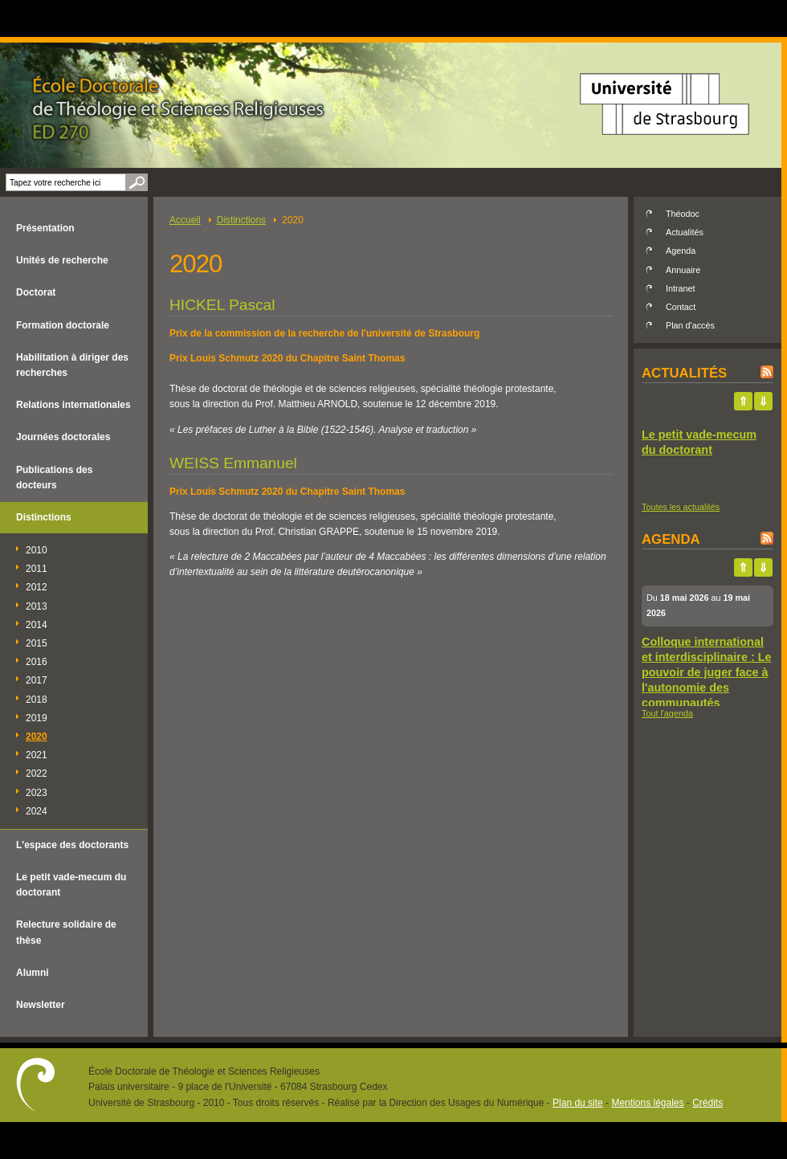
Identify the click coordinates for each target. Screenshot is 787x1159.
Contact (680, 307)
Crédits (707, 1102)
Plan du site (578, 1102)
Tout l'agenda (667, 713)
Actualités (684, 232)
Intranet (680, 288)
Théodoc (682, 213)
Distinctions (241, 220)
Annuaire (683, 270)
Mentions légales (647, 1102)
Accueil (185, 220)
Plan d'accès (690, 325)
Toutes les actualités (681, 507)
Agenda (680, 250)
